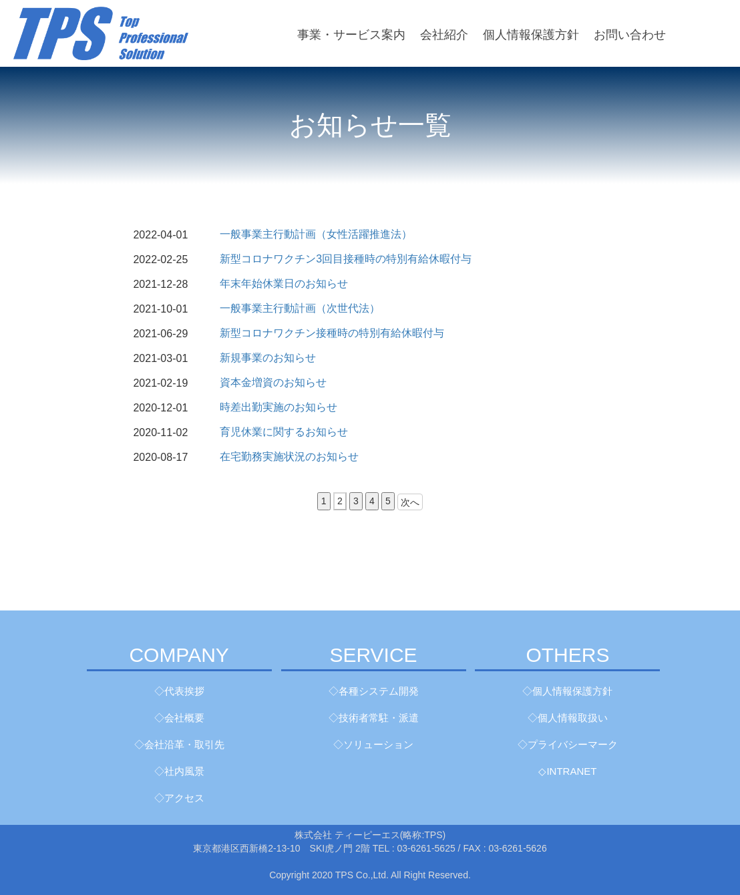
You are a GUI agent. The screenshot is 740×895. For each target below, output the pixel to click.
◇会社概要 (179, 717)
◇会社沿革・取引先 (179, 744)
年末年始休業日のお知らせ (284, 283)
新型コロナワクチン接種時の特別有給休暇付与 (332, 333)
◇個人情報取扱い (568, 717)
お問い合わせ (630, 34)
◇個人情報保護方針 (567, 691)
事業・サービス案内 (351, 34)
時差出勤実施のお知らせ (278, 407)
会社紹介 (444, 34)
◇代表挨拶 (179, 691)
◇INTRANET (567, 771)
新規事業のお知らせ (268, 357)
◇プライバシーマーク (568, 744)
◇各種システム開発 (374, 691)
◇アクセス (179, 797)
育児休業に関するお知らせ (284, 431)
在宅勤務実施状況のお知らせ (289, 456)
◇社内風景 (179, 771)
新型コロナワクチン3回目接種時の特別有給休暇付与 (346, 258)
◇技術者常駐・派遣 (374, 717)
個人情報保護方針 (531, 34)
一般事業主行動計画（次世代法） (300, 308)
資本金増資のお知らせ (273, 382)
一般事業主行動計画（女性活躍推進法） (316, 234)
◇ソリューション (373, 744)
